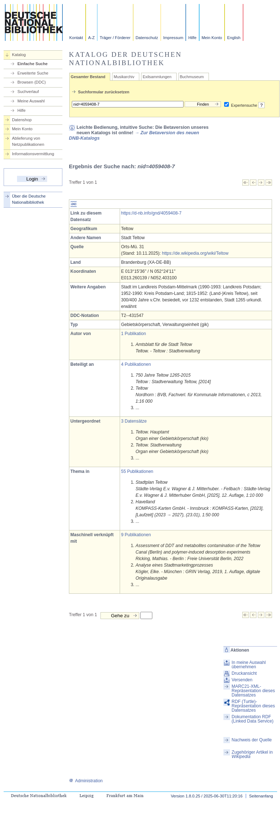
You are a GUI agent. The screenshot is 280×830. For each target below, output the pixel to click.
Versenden (242, 679)
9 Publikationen (136, 534)
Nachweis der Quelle (252, 739)
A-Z (91, 37)
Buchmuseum (192, 77)
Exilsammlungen (157, 77)
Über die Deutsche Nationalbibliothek (29, 199)
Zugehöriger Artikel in (252, 754)
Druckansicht (244, 673)
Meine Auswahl (31, 101)
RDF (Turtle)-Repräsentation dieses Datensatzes (253, 706)
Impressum (173, 37)
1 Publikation (133, 333)
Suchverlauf (28, 91)
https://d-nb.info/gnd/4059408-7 (151, 213)
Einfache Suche (32, 64)
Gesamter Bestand (88, 77)
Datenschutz (147, 37)
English (233, 37)
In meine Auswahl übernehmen (249, 664)
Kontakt (76, 37)
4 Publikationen (136, 364)
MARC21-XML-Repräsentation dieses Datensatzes (253, 691)
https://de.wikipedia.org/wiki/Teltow (195, 253)
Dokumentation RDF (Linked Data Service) (252, 719)
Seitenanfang (261, 796)
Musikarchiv (124, 77)
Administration (86, 780)
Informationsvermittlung (33, 154)
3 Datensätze (134, 421)
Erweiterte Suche (32, 73)
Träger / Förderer (115, 37)
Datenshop (22, 120)
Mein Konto (212, 37)
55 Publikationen (137, 471)
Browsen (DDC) (31, 82)
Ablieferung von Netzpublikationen (28, 141)
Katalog (19, 54)
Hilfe (192, 37)
